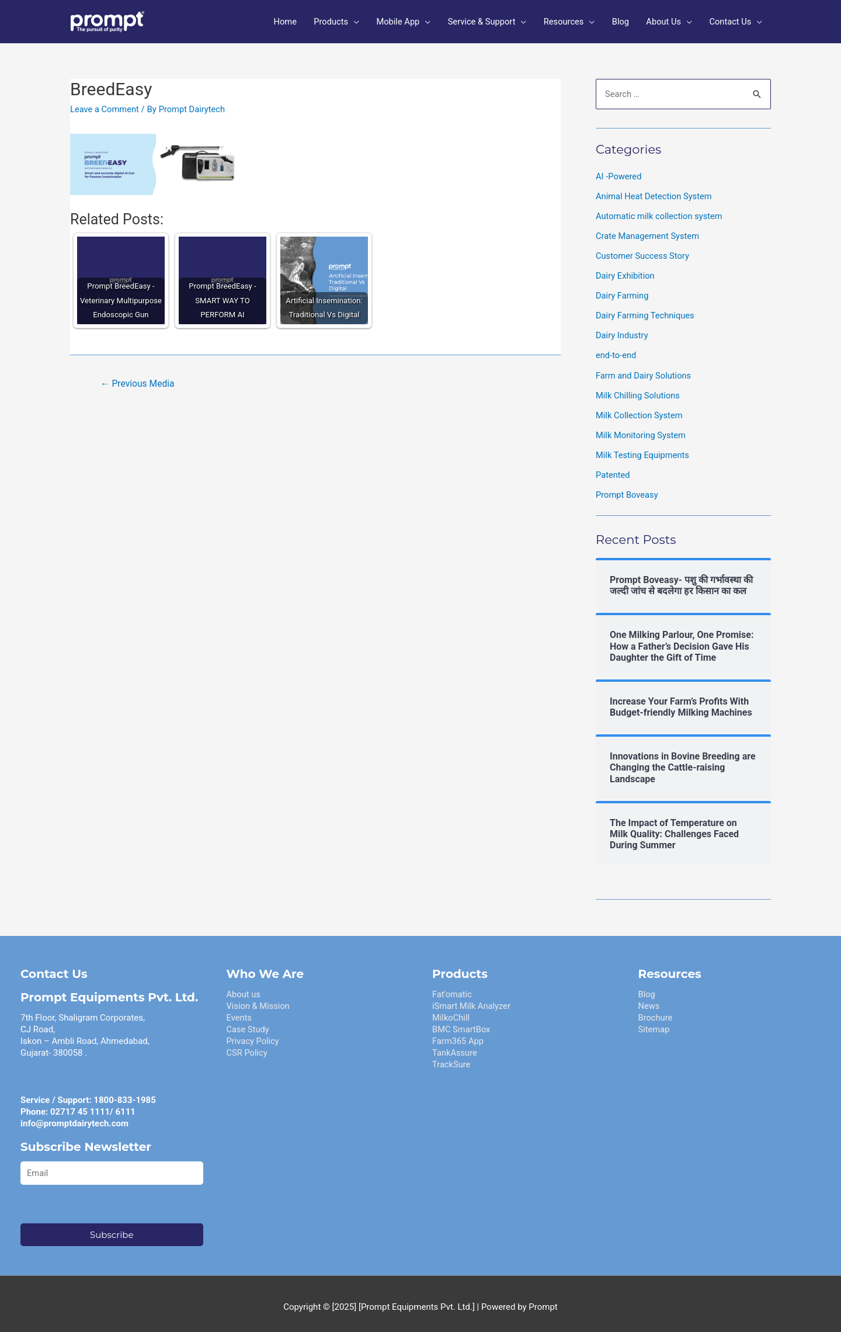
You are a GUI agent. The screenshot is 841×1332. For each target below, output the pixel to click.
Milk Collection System (640, 409)
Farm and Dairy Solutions (644, 370)
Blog (647, 987)
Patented (613, 468)
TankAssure (455, 1045)
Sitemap (654, 1022)
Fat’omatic (452, 987)
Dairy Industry (622, 330)
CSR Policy (248, 1045)
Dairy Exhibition (626, 271)
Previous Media (138, 380)
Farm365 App (458, 1034)
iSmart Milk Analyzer (472, 999)
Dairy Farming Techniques (646, 311)
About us (244, 987)
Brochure (655, 1010)
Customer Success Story (643, 252)
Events (239, 1010)
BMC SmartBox (462, 1022)
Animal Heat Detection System (655, 192)
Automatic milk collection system (660, 212)
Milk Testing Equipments (643, 448)
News (649, 999)
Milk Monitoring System (642, 429)
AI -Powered (619, 173)
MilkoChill (451, 1010)
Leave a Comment (105, 105)
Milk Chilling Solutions (639, 389)
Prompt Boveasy (627, 488)
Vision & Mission (259, 999)
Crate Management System (648, 232)
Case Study (248, 1022)
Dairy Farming (622, 291)
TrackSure (451, 1057)
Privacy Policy (253, 1034)
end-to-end (616, 350)
